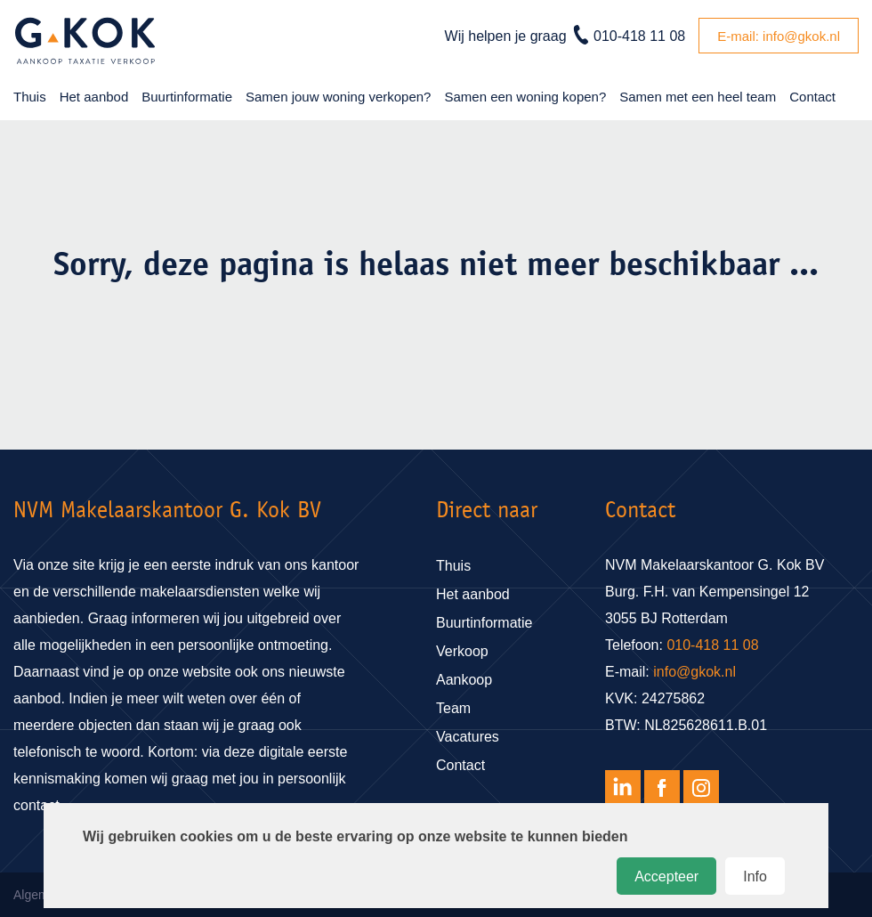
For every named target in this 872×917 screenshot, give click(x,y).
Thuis (29, 96)
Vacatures (467, 736)
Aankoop (464, 679)
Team (453, 708)
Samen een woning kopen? (525, 96)
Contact (812, 96)
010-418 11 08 (639, 36)
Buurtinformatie (186, 96)
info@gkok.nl (694, 671)
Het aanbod (94, 96)
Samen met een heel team (697, 96)
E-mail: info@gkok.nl (778, 36)
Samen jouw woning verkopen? (338, 96)
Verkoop (462, 651)
